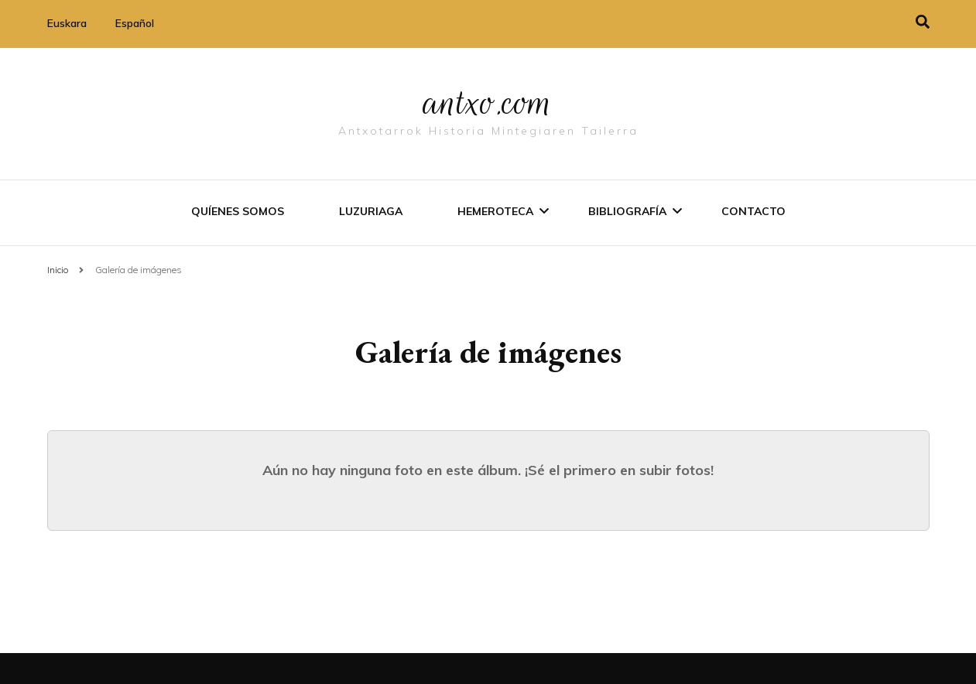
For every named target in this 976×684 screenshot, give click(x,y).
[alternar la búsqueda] (923, 22)
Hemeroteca (495, 211)
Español (134, 23)
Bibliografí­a (627, 211)
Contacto (753, 211)
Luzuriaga (370, 211)
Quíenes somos (237, 211)
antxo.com (488, 102)
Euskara (67, 23)
